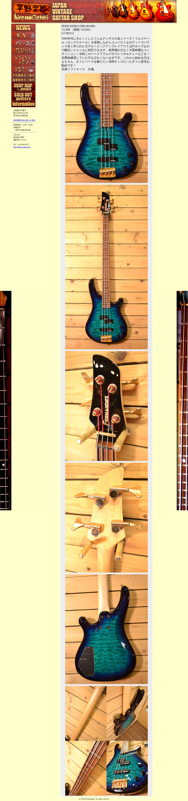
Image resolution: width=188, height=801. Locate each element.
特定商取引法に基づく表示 (24, 120)
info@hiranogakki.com (21, 147)
